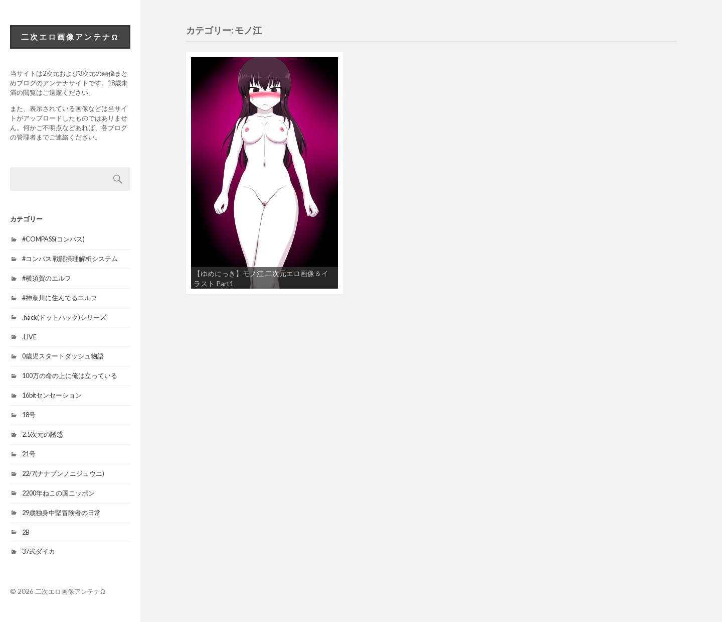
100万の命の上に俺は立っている (69, 375)
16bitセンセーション (52, 395)
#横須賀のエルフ (46, 278)
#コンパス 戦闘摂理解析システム (70, 259)
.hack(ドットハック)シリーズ (64, 317)
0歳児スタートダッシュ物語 (63, 356)
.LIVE (29, 337)
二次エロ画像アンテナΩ (70, 36)
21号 (29, 454)
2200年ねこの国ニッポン (58, 493)
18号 (29, 415)
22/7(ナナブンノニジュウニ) (63, 473)
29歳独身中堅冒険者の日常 (61, 513)
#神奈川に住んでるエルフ (59, 298)
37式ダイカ (38, 551)
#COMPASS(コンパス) (53, 239)
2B (26, 532)
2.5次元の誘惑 (42, 434)
